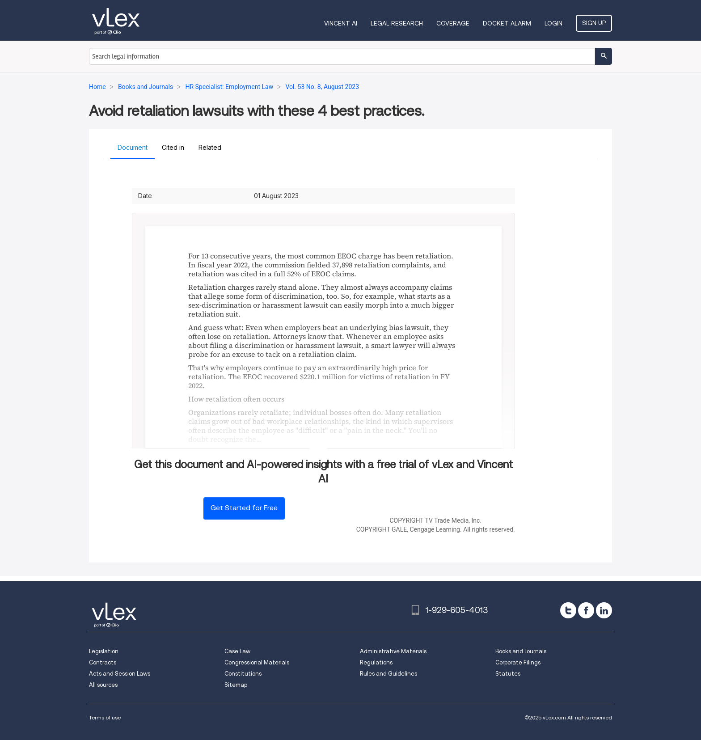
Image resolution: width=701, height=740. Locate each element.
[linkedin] (604, 610)
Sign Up (594, 22)
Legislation (103, 651)
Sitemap (235, 684)
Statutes (507, 673)
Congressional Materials (256, 662)
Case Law (237, 651)
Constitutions (243, 673)
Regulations (376, 662)
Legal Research (397, 23)
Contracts (102, 662)
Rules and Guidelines (388, 673)
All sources (103, 684)
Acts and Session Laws (119, 673)
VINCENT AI (340, 23)
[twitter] (568, 610)
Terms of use (105, 717)
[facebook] (586, 610)
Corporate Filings (518, 662)
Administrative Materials (393, 651)
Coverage (452, 23)
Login (553, 23)
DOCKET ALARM (507, 23)
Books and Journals (520, 651)
